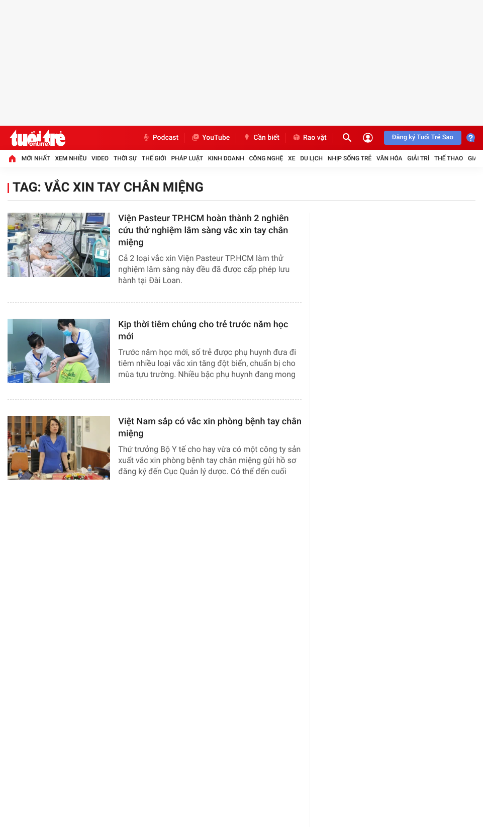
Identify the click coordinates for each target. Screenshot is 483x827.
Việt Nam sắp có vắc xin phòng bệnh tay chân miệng (210, 427)
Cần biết (260, 138)
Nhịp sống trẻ (350, 158)
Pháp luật (187, 158)
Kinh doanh (226, 158)
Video (100, 158)
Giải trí (418, 158)
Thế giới (154, 158)
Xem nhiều (70, 158)
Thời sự (125, 158)
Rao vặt (309, 138)
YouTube (210, 138)
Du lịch (311, 158)
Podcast (160, 138)
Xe (291, 158)
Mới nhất (36, 158)
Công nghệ (266, 158)
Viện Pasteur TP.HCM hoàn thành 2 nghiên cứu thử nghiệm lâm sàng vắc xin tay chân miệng (203, 230)
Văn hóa (389, 158)
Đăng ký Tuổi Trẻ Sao (422, 137)
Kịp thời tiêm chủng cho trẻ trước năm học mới (203, 330)
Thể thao (448, 158)
